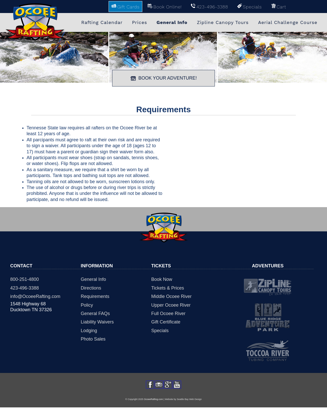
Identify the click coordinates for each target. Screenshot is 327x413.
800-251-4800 (24, 279)
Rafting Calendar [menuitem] (102, 22)
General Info (93, 279)
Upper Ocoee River (171, 305)
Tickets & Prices (167, 288)
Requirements (95, 296)
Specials (160, 330)
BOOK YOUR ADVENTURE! (163, 78)
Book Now (161, 279)
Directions (91, 288)
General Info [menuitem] (172, 22)
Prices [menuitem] (139, 22)
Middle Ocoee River (171, 296)
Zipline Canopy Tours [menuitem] (223, 22)
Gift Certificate (165, 321)
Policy (87, 305)
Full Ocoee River (168, 313)
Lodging (89, 330)
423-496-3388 (24, 288)
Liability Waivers (97, 321)
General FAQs (95, 313)
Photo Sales (93, 339)
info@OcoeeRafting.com (35, 296)
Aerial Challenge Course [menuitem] (287, 22)
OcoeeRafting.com (153, 404)
